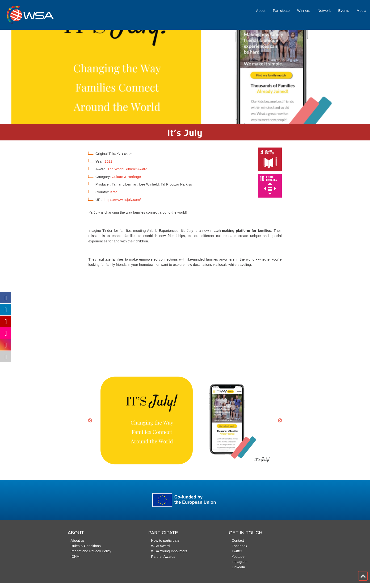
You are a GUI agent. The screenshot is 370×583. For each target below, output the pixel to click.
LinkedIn (238, 567)
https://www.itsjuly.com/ (123, 200)
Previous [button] (90, 420)
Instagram (240, 562)
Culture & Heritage (126, 177)
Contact (238, 540)
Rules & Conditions (86, 546)
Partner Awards (163, 556)
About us (77, 540)
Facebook (239, 546)
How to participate (165, 540)
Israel (114, 192)
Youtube (238, 556)
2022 (108, 161)
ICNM (75, 556)
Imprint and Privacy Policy (91, 551)
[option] (185, 77)
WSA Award (160, 546)
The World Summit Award (127, 169)
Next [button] (280, 420)
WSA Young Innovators (169, 551)
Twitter (237, 551)
